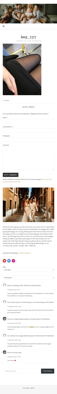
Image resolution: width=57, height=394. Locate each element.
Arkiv (4, 267)
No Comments (36, 41)
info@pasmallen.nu (25, 253)
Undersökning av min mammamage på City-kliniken (38, 302)
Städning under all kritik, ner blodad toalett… (28, 285)
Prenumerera (47, 371)
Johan (9, 285)
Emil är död (17, 352)
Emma (7, 100)
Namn (5, 117)
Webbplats (6, 136)
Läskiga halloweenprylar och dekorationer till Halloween (32, 319)
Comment (6, 145)
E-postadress (8, 127)
